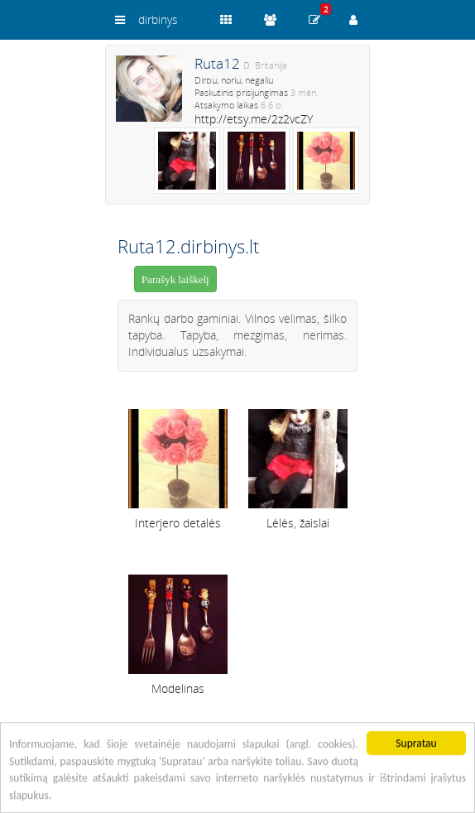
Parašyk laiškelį (175, 279)
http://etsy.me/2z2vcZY (253, 119)
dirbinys (158, 19)
